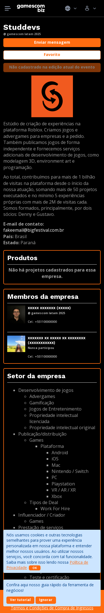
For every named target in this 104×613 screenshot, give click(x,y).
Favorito (52, 54)
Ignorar (45, 599)
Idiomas (71, 8)
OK (34, 568)
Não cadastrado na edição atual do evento (52, 67)
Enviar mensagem (52, 42)
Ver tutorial (20, 599)
